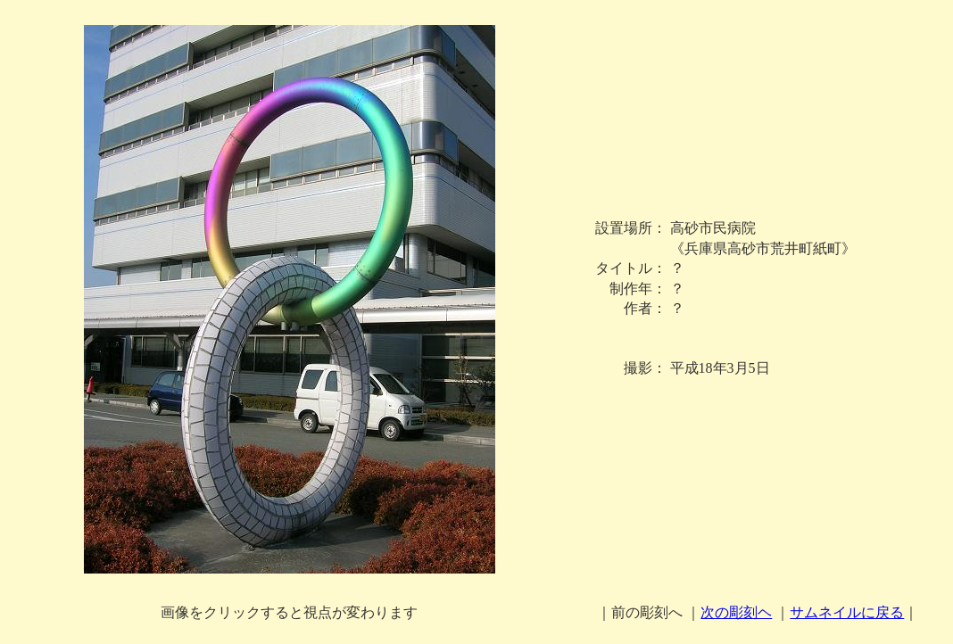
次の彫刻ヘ (736, 612)
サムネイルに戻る (847, 612)
